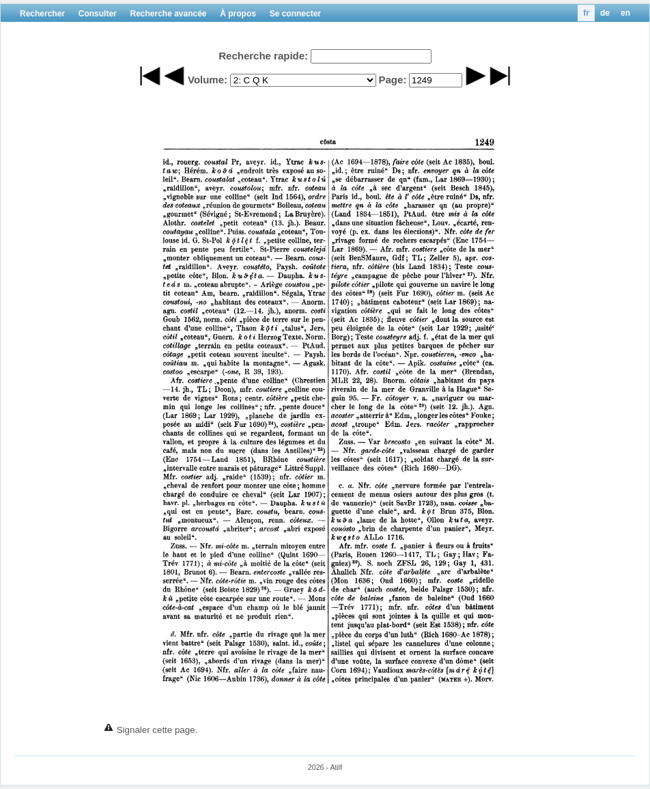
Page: (392, 79)
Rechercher (42, 13)
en (625, 13)
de (605, 13)
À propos (238, 13)
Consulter (98, 13)
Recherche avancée (168, 13)
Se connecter (295, 13)
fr (586, 13)
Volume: (207, 79)
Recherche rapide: (263, 55)
